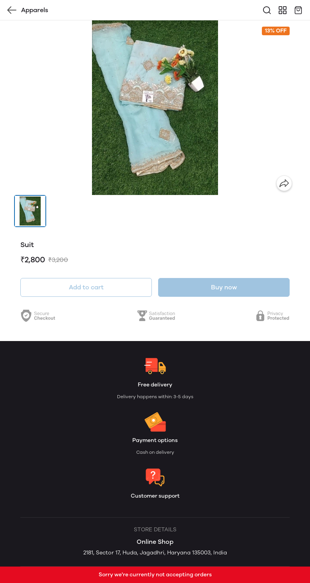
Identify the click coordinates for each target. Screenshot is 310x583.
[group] (155, 107)
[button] (30, 211)
